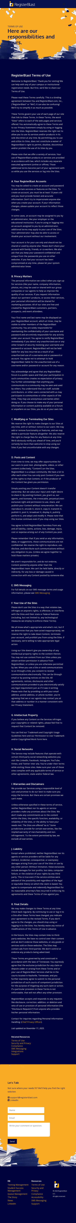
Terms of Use (18, 1040)
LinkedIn (13, 1100)
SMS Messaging (42, 593)
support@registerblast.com (22, 1097)
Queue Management (17, 1194)
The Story (12, 1197)
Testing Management (18, 1184)
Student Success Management (16, 1189)
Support (15, 1054)
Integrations (17, 1051)
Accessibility (37, 1197)
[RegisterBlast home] (22, 4)
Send (12, 1141)
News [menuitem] (10, 1200)
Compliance (17, 1046)
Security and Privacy (21, 1043)
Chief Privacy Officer (31, 1022)
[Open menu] (63, 4)
